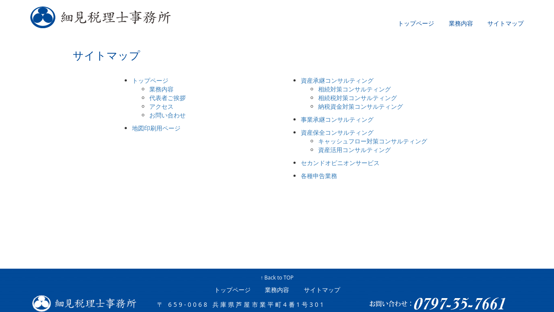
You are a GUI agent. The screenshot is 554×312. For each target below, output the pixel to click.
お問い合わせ (167, 115)
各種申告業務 (319, 176)
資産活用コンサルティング (354, 150)
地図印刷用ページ (156, 128)
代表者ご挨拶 (167, 98)
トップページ (416, 23)
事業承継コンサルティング (337, 119)
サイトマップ (505, 23)
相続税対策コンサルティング (357, 98)
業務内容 (461, 23)
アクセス (161, 106)
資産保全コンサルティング (337, 132)
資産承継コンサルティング (337, 80)
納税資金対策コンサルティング (360, 106)
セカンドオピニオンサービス (340, 163)
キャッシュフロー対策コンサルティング (372, 141)
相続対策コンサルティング (354, 89)
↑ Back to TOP (277, 277)
